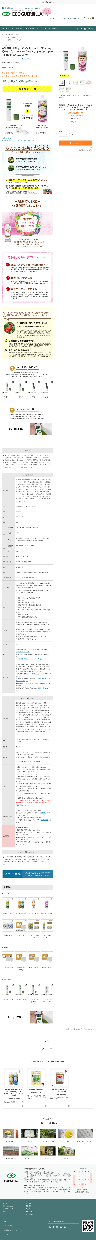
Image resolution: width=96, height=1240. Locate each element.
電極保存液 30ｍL (43, 688)
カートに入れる (75, 143)
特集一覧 (55, 28)
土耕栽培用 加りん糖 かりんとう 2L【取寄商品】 (59, 1089)
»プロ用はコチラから (22, 805)
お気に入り (75, 122)
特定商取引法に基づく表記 (85, 150)
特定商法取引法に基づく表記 (10, 1225)
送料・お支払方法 (7, 28)
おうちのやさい (12, 37)
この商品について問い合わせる (73, 1029)
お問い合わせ (30, 28)
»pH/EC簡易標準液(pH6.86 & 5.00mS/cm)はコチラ (31, 659)
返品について (88, 147)
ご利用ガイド (19, 28)
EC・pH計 (10, 35)
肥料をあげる (20, 40)
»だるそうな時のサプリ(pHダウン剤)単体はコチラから (18, 140)
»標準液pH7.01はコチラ (23, 652)
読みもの (39, 28)
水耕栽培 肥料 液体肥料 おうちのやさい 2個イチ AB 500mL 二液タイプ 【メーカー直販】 (13, 1091)
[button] (90, 61)
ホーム (3, 35)
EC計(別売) (43, 813)
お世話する (11, 40)
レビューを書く (48, 1048)
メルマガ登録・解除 (8, 1222)
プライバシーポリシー (8, 1228)
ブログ (4, 1220)
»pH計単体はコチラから (9, 138)
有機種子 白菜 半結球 (36, 1088)
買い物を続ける (89, 1029)
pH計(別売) (45, 820)
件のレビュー (26, 59)
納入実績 (47, 28)
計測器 (18, 35)
